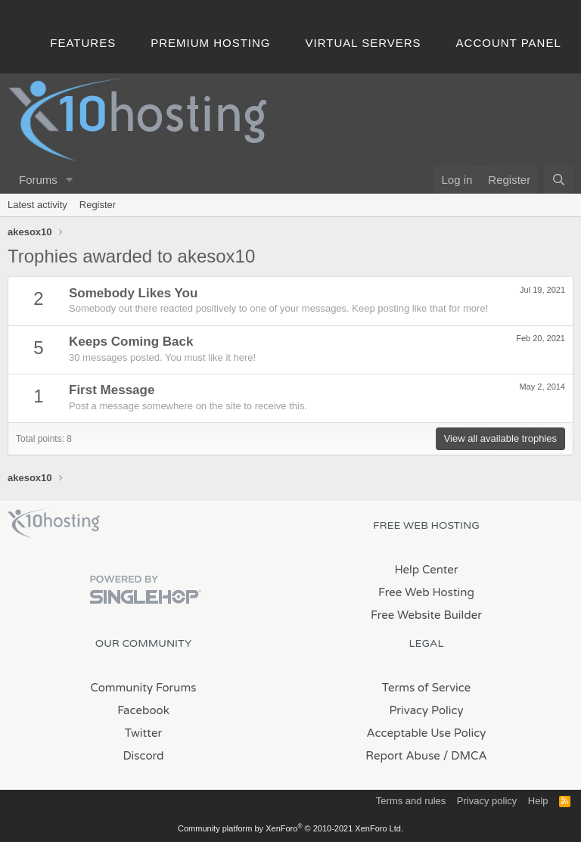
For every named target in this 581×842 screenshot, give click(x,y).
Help (538, 800)
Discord (143, 756)
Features (83, 42)
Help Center (426, 569)
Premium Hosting (210, 42)
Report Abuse (402, 756)
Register (97, 204)
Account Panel (508, 42)
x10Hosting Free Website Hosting (54, 523)
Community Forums (144, 687)
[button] (69, 180)
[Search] (558, 180)
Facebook (143, 710)
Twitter (143, 733)
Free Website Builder (426, 615)
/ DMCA (465, 756)
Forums (38, 179)
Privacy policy (487, 800)
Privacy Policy (426, 710)
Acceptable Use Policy (426, 733)
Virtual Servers (363, 42)
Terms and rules (411, 800)
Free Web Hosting (426, 592)
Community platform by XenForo (290, 828)
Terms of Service (426, 687)
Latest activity (37, 204)
